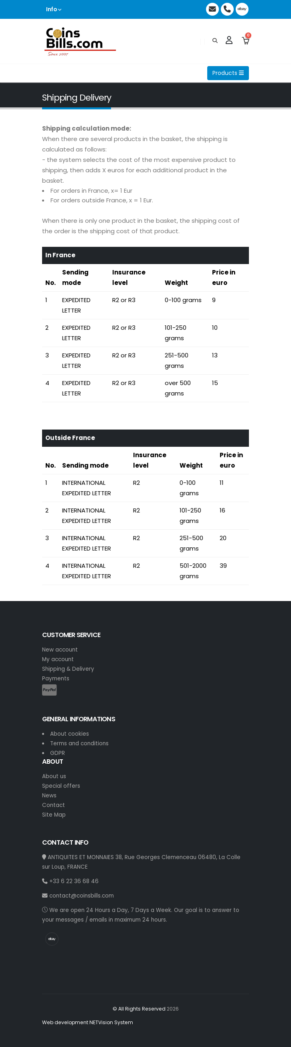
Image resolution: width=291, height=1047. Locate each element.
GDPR (57, 753)
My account (58, 659)
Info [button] (53, 9)
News (49, 795)
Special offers (61, 786)
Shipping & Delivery (68, 669)
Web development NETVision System (87, 1022)
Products (228, 73)
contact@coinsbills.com (78, 896)
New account (60, 650)
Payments (55, 678)
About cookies (69, 734)
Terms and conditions (79, 743)
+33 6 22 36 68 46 (70, 881)
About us (54, 776)
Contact (53, 805)
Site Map (54, 815)
